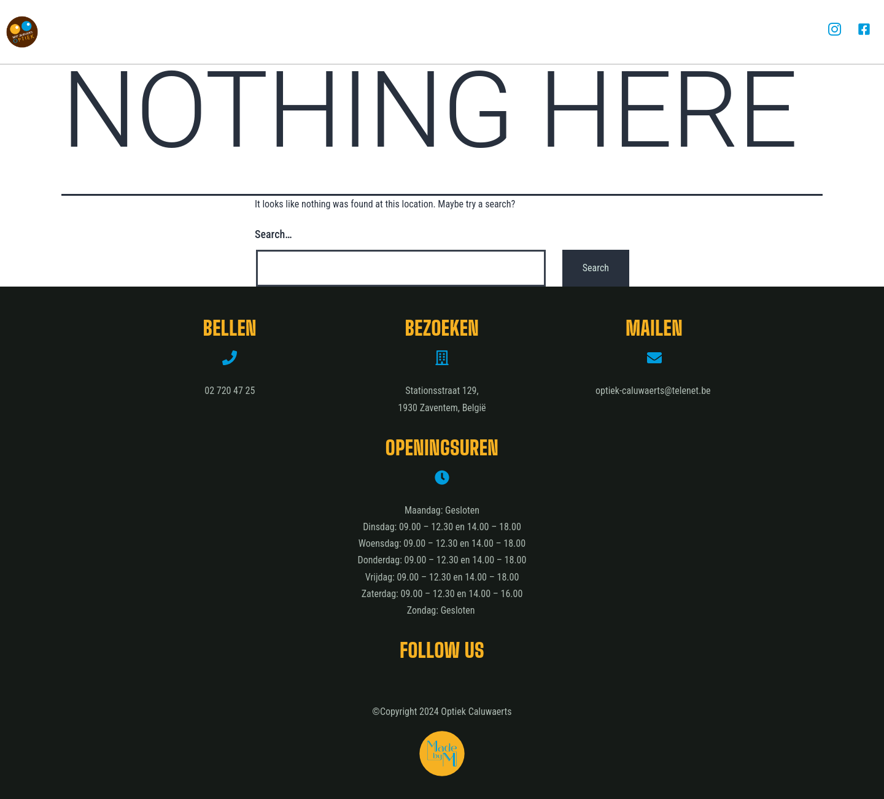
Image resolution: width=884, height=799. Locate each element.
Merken (588, 31)
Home (132, 31)
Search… (273, 234)
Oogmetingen (399, 31)
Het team (655, 31)
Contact (726, 31)
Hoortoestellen (501, 31)
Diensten (317, 31)
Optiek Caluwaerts (220, 31)
